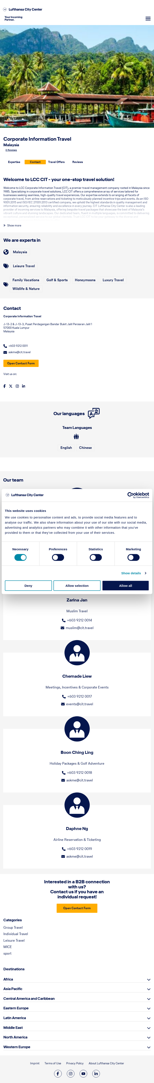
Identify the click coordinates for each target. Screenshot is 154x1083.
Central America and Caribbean (29, 998)
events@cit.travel (79, 704)
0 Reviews (11, 150)
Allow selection (76, 585)
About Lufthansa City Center (106, 1063)
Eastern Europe (16, 1008)
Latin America (14, 1017)
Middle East (13, 1027)
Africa (8, 979)
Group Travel (13, 927)
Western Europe (16, 1046)
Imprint (34, 1063)
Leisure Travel (14, 940)
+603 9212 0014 (79, 620)
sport (7, 953)
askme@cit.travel (19, 352)
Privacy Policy (75, 1063)
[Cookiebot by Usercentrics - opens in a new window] (130, 495)
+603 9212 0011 (18, 346)
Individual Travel (15, 933)
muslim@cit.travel (80, 627)
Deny (28, 585)
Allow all (125, 585)
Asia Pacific (12, 988)
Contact (35, 162)
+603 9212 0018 (79, 772)
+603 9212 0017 (79, 696)
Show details (131, 573)
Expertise (14, 162)
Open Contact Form (21, 363)
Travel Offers (56, 162)
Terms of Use (53, 1063)
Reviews (77, 162)
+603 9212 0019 (79, 848)
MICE (7, 946)
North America (15, 1037)
